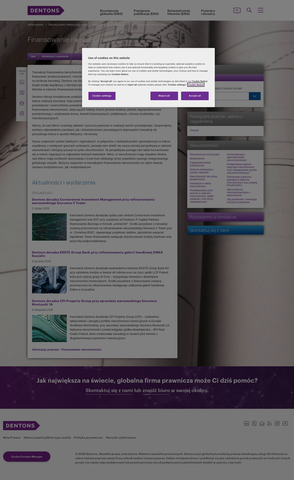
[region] (148, 77)
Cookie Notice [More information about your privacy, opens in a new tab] (196, 84)
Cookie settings (101, 95)
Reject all (164, 95)
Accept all (195, 95)
